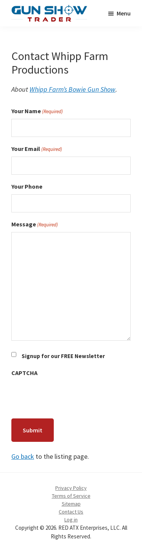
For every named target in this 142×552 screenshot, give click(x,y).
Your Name (37, 111)
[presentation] (68, 395)
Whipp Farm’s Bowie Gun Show (72, 89)
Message (34, 224)
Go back (22, 456)
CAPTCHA (24, 373)
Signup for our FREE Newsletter (63, 356)
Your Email (36, 149)
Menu (124, 13)
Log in (71, 519)
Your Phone (26, 186)
